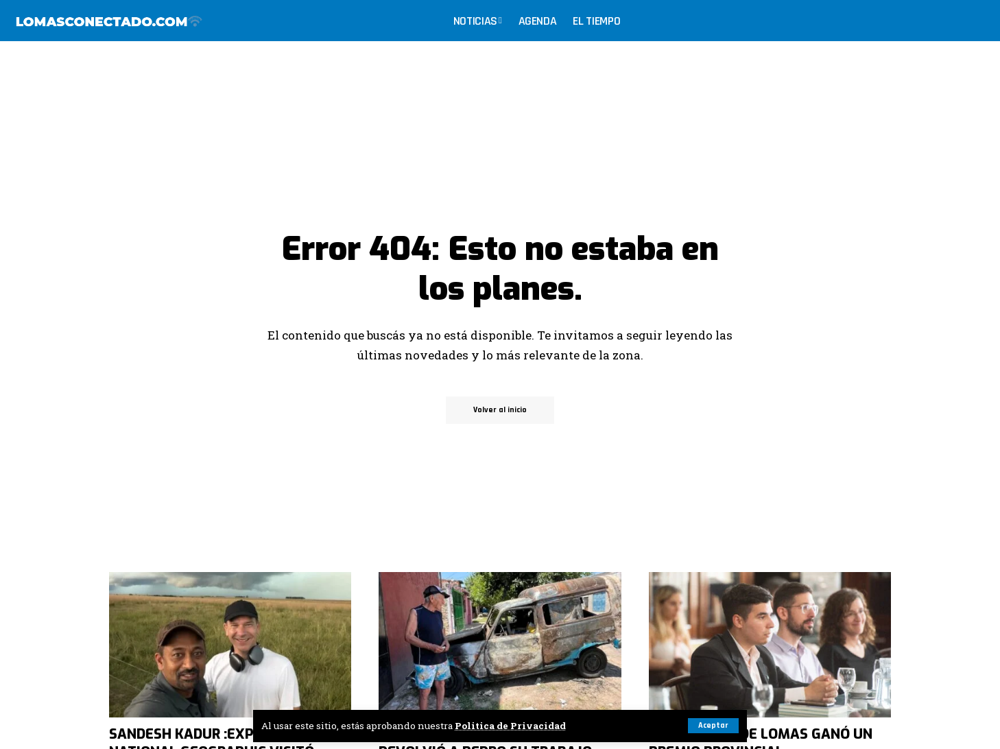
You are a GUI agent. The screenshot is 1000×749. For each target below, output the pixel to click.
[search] (975, 20)
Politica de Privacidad (510, 726)
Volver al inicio (500, 410)
